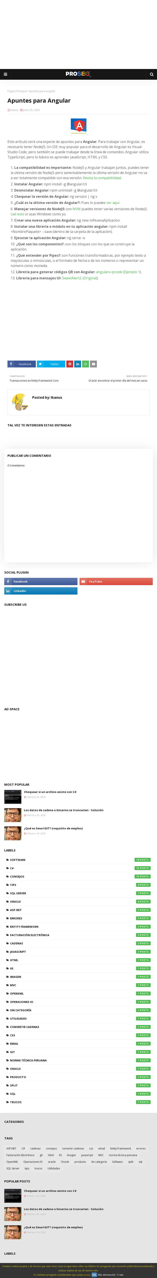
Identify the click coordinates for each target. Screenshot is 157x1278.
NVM (77, 209)
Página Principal (17, 91)
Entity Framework (80, 927)
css (80, 1035)
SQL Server (80, 893)
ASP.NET (80, 910)
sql (80, 1094)
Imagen (80, 977)
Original (90, 278)
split (80, 1085)
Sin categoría (80, 1010)
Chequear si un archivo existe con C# (50, 792)
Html (80, 960)
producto (80, 1077)
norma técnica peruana (80, 1060)
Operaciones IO (80, 1002)
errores (80, 918)
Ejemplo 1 (132, 272)
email (80, 1044)
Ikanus (14, 110)
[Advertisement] (80, 34)
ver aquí (112, 202)
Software (80, 860)
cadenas (80, 943)
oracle (80, 1069)
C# (80, 868)
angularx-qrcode (109, 272)
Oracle (80, 901)
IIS (80, 968)
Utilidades (80, 1018)
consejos (80, 876)
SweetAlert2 (71, 278)
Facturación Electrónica (80, 935)
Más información (106, 1274)
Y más (120, 1274)
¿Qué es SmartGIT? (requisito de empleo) (53, 828)
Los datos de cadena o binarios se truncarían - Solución (63, 810)
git (80, 1052)
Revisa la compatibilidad (102, 177)
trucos (80, 1102)
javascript (80, 952)
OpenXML (80, 993)
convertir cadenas (80, 1027)
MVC (80, 985)
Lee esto (17, 214)
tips (80, 885)
